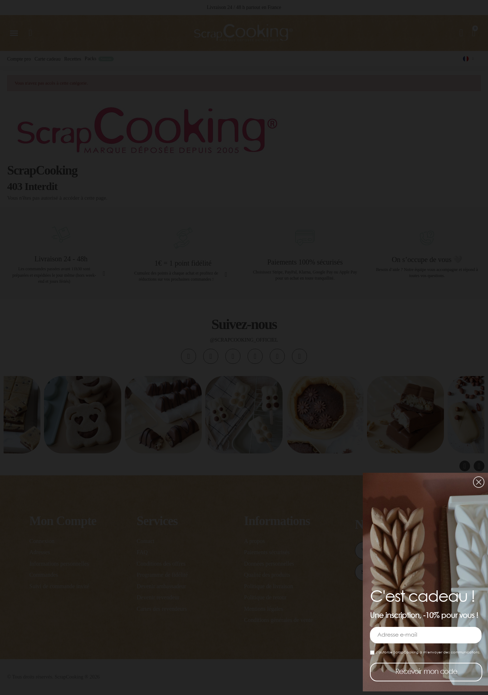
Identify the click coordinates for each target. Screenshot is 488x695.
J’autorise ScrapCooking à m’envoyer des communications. (425, 652)
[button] (478, 482)
